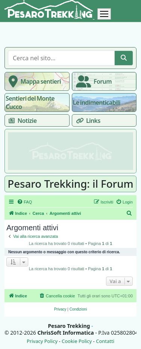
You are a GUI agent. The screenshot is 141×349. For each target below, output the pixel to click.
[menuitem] (24, 202)
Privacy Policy (42, 341)
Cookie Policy (77, 341)
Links (86, 121)
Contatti (105, 341)
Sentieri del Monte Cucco (30, 102)
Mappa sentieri (33, 81)
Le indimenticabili (96, 102)
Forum (92, 81)
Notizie (21, 121)
